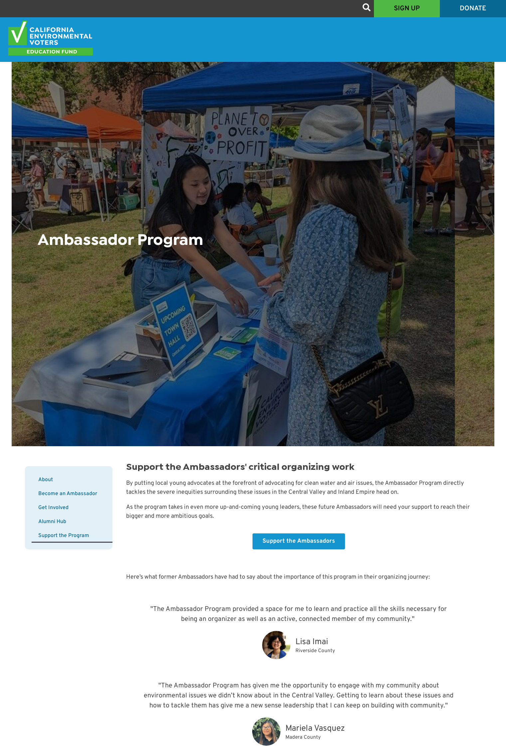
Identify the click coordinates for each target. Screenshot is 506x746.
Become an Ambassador (67, 493)
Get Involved (53, 507)
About (45, 479)
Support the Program (63, 535)
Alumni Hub (52, 521)
